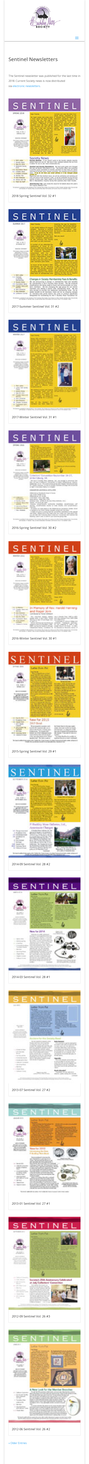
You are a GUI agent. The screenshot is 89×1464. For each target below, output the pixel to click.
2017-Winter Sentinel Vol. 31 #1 (34, 417)
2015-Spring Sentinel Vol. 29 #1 (34, 751)
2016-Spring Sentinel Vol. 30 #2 (34, 528)
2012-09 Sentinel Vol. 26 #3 (31, 1316)
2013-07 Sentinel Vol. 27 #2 (31, 1090)
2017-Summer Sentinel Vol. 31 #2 (35, 306)
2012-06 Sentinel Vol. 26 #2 (31, 1429)
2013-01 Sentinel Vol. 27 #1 (31, 1203)
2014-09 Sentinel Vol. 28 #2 (31, 864)
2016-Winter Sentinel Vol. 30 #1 (34, 638)
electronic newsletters (26, 86)
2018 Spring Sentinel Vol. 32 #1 (34, 196)
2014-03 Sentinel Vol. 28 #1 (31, 977)
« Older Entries (17, 1443)
